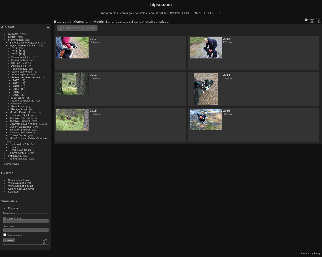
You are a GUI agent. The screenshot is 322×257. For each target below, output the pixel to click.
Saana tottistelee (21, 57)
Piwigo (317, 253)
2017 (16, 80)
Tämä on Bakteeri (20, 129)
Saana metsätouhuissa (25, 77)
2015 (16, 91)
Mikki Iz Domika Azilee (23, 112)
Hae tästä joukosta (80, 28)
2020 (14, 54)
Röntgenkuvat (19, 109)
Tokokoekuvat (19, 68)
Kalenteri (13, 191)
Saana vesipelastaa (22, 100)
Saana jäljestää (20, 74)
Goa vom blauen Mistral (24, 123)
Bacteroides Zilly (19, 144)
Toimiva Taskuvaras (21, 117)
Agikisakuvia (18, 65)
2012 (16, 83)
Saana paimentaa (21, 71)
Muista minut (12, 235)
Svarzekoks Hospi (20, 149)
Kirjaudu (13, 208)
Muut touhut (18, 97)
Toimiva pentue (17, 152)
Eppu (13, 146)
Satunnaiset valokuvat (21, 188)
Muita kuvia (15, 155)
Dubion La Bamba (20, 126)
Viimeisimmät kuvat (19, 182)
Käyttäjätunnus (12, 217)
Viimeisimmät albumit (20, 185)
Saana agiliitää (20, 59)
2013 (16, 86)
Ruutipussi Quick (20, 115)
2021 (14, 51)
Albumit (7, 27)
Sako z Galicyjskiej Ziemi (24, 42)
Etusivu (60, 21)
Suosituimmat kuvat (19, 179)
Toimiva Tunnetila (20, 120)
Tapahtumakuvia (18, 158)
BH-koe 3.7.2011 (21, 62)
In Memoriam (16, 39)
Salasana (8, 226)
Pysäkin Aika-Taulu (21, 132)
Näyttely (16, 103)
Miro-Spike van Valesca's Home (28, 138)
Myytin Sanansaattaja (22, 45)
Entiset (12, 36)
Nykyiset (13, 33)
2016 (16, 94)
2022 (14, 48)
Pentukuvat (18, 106)
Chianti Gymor (18, 135)
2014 (16, 88)
